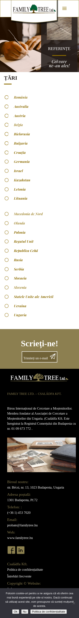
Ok (15, 611)
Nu (25, 611)
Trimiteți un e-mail (35, 358)
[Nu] (74, 603)
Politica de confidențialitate (25, 570)
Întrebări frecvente (19, 576)
